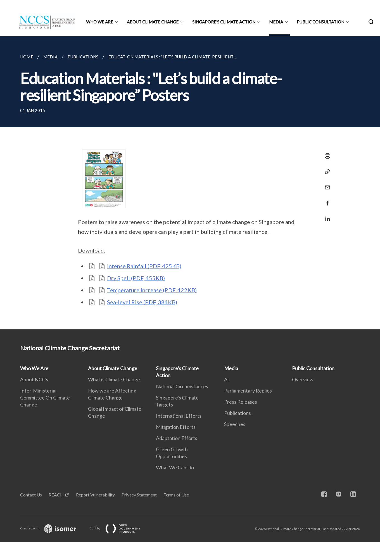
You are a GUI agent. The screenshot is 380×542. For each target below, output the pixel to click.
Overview (303, 379)
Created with (52, 528)
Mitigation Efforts (176, 427)
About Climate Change (153, 21)
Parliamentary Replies (248, 391)
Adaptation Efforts (176, 438)
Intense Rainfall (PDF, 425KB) (144, 266)
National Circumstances (182, 386)
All (227, 379)
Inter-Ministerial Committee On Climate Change (45, 398)
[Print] (325, 156)
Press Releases (240, 402)
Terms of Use (176, 494)
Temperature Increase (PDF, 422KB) (152, 290)
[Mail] (325, 184)
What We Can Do (175, 467)
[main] (190, 182)
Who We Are (99, 21)
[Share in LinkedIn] (325, 215)
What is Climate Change (114, 379)
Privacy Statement (139, 494)
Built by (119, 528)
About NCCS (34, 379)
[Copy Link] (325, 172)
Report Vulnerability (95, 494)
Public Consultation (320, 21)
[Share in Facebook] (325, 199)
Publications (237, 413)
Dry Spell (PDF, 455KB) (136, 278)
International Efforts (178, 416)
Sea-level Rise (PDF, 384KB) (142, 302)
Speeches (234, 424)
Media (276, 21)
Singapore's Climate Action (223, 21)
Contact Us (31, 494)
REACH (56, 494)
